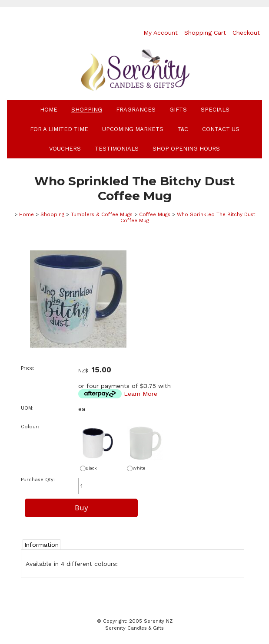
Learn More (140, 393)
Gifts (178, 109)
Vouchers (65, 148)
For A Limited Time (59, 129)
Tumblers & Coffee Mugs (102, 214)
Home (48, 109)
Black (88, 468)
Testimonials (117, 148)
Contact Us (220, 129)
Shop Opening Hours (186, 148)
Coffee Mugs (154, 214)
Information (41, 544)
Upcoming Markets (132, 129)
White (136, 468)
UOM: (27, 408)
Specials (215, 109)
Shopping (86, 109)
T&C (182, 129)
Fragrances (136, 109)
